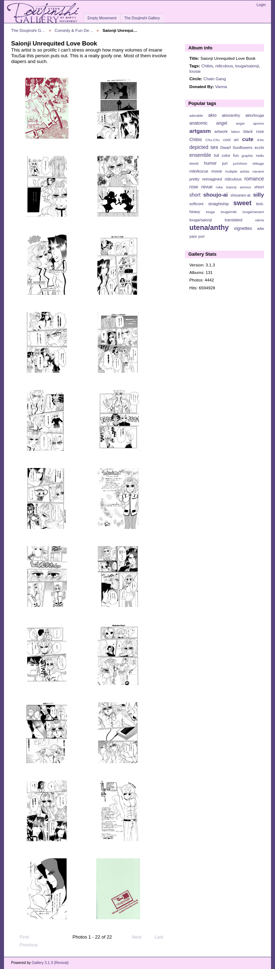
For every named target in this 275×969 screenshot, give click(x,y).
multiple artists (237, 171)
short (195, 195)
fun (236, 155)
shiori (259, 187)
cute (248, 139)
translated (233, 220)
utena (259, 220)
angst (240, 123)
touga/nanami (253, 212)
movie (216, 171)
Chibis (207, 65)
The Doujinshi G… (28, 30)
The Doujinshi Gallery (142, 18)
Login (261, 5)
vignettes (243, 228)
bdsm (235, 132)
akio (212, 115)
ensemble (200, 155)
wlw (260, 228)
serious (245, 187)
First (21, 937)
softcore (196, 204)
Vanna (221, 86)
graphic (247, 156)
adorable (196, 115)
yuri (201, 236)
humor (210, 163)
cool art (230, 140)
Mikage (258, 163)
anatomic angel (208, 123)
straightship (218, 204)
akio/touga (254, 115)
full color (222, 155)
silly (258, 195)
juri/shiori (240, 163)
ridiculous (224, 65)
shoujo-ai (215, 195)
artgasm (200, 131)
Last (162, 937)
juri (225, 163)
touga (210, 212)
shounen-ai (241, 195)
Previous (25, 945)
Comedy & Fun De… (74, 30)
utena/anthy (209, 227)
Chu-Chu (212, 140)
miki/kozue (198, 171)
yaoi (193, 236)
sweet (242, 203)
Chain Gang (214, 78)
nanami (258, 171)
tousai (195, 71)
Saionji (231, 187)
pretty (194, 179)
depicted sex (203, 147)
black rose (253, 131)
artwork (221, 131)
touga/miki (229, 212)
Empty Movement (101, 18)
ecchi (259, 147)
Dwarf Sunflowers (236, 147)
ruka (219, 187)
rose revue (201, 186)
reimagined (212, 179)
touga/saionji (247, 65)
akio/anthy (231, 115)
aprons (258, 123)
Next (140, 937)
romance (254, 179)
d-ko (260, 140)
